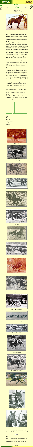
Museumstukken (31, 6)
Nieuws (1, 7)
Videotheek (1, 11)
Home (0, 6)
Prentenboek (32, 7)
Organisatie (1, 8)
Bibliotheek (1, 9)
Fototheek (1, 10)
